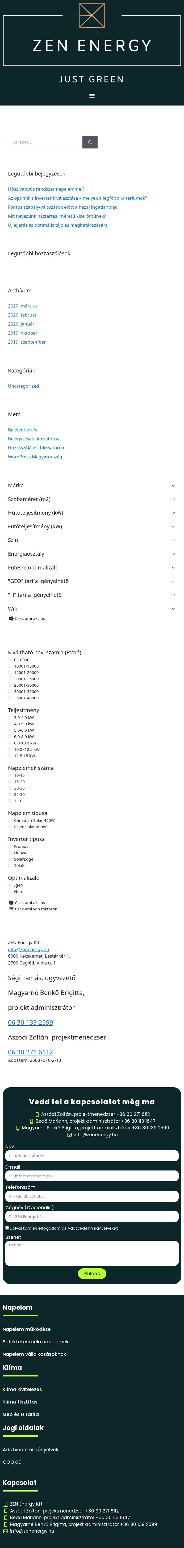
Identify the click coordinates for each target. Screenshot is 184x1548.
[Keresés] (90, 142)
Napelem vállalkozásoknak (34, 1354)
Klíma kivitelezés (22, 1389)
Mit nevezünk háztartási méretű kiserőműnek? (57, 216)
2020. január (21, 324)
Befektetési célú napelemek (36, 1341)
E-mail (12, 1167)
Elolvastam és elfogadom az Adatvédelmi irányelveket (64, 1228)
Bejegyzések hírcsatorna (33, 439)
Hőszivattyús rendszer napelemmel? (46, 189)
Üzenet (13, 1237)
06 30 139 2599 (30, 1022)
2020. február (22, 315)
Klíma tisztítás (20, 1401)
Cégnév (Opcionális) (29, 1207)
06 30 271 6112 (30, 1051)
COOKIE (12, 1462)
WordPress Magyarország (35, 457)
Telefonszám (20, 1187)
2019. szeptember (27, 342)
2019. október (22, 333)
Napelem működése (27, 1329)
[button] (92, 95)
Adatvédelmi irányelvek (30, 1449)
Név (9, 1146)
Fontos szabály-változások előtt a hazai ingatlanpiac (62, 207)
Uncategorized (23, 386)
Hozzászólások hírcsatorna (36, 448)
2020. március (22, 306)
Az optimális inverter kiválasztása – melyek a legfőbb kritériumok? (77, 198)
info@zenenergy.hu (28, 949)
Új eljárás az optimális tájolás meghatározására (58, 225)
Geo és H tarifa (21, 1414)
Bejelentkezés (22, 430)
